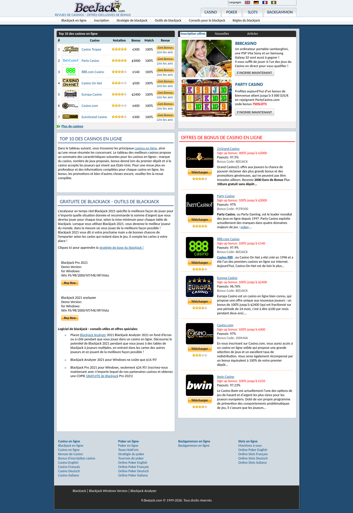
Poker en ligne (128, 445)
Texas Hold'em (128, 450)
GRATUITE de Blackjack (102, 376)
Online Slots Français (253, 454)
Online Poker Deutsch (133, 471)
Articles (252, 34)
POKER (231, 12)
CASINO (210, 12)
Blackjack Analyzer (93, 335)
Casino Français (69, 467)
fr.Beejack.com (151, 500)
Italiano (273, 2)
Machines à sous (250, 445)
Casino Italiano (68, 475)
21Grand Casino (228, 149)
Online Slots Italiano (252, 462)
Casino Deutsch (69, 471)
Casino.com (90, 106)
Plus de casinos (72, 126)
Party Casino (90, 61)
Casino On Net (92, 83)
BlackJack (79, 491)
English (247, 2)
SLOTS (253, 12)
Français (264, 2)
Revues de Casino (70, 454)
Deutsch (256, 2)
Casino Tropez (91, 49)
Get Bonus (165, 47)
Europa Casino (92, 94)
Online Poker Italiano (133, 475)
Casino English (68, 462)
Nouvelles (222, 34)
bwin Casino (225, 377)
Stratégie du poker (131, 454)
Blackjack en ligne (74, 20)
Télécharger (199, 172)
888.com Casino (93, 72)
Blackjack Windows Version (108, 491)
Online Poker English (132, 462)
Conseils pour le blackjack (207, 20)
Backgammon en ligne (194, 445)
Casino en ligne (69, 450)
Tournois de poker (131, 458)
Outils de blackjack (168, 20)
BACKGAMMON (280, 12)
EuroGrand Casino (94, 117)
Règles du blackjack (246, 20)
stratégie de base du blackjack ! (121, 247)
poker (244, 227)
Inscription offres (193, 34)
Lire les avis (165, 52)
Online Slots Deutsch (253, 458)
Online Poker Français (133, 467)
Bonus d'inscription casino (76, 458)
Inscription (101, 20)
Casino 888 (225, 257)
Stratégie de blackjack (132, 20)
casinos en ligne (146, 148)
